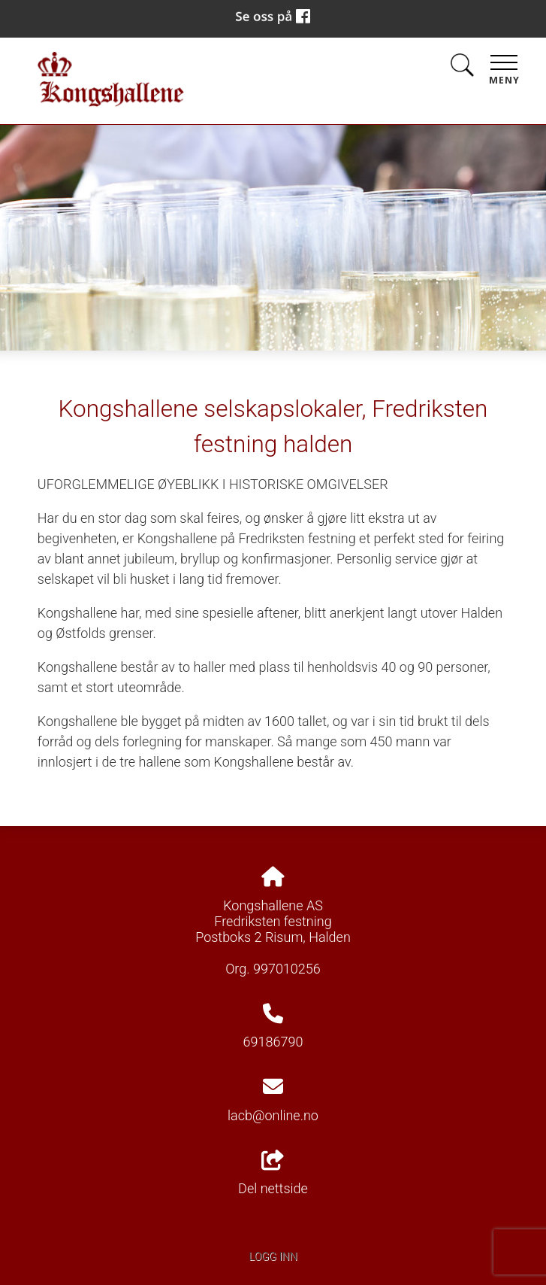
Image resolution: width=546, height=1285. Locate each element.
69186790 (273, 1042)
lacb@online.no (273, 1115)
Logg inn (273, 1256)
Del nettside (273, 1173)
